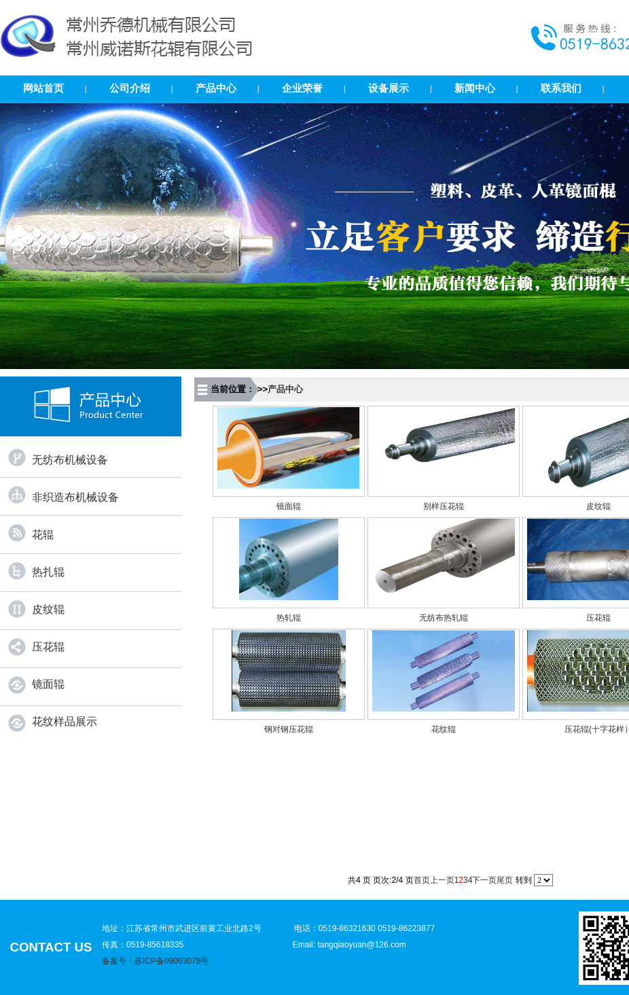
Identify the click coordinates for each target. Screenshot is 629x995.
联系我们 (561, 88)
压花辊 (48, 646)
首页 (422, 880)
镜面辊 (48, 684)
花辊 (43, 534)
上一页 (442, 880)
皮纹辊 (48, 609)
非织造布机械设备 (75, 497)
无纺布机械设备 (70, 460)
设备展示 (388, 88)
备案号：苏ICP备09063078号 (155, 961)
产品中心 (216, 88)
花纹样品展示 (64, 721)
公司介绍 (129, 88)
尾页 (505, 880)
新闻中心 (474, 88)
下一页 (484, 880)
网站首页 (43, 88)
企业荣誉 (302, 88)
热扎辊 (48, 572)
